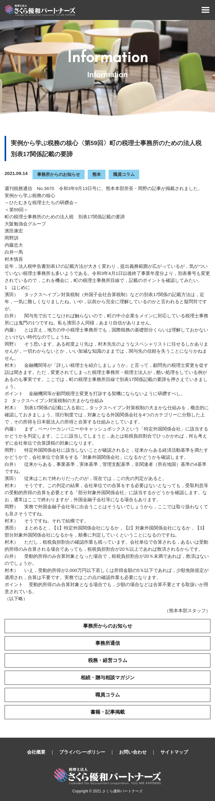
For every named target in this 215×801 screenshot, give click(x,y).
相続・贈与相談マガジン (108, 677)
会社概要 (36, 752)
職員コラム (124, 174)
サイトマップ (174, 752)
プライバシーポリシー (82, 752)
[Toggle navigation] (205, 9)
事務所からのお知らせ (58, 174)
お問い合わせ (133, 752)
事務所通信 (107, 643)
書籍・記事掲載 (107, 712)
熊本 (96, 174)
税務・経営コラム (107, 660)
